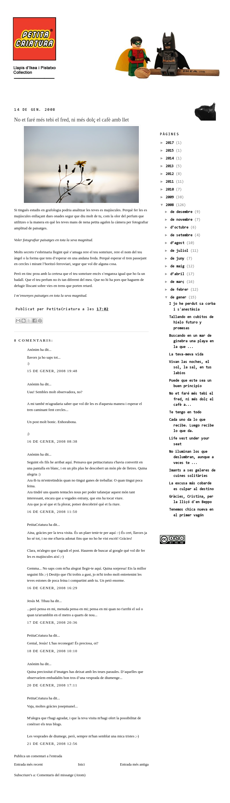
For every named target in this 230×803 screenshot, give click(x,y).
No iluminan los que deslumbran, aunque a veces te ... (191, 457)
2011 (171, 182)
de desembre (182, 212)
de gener (179, 297)
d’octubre (180, 227)
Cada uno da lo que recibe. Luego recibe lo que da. (191, 425)
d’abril (178, 274)
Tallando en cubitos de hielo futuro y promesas (191, 322)
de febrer (180, 290)
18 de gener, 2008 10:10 (52, 651)
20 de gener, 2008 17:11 (52, 685)
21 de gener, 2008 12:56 (52, 743)
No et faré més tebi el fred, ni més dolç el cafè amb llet (71, 120)
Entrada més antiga (134, 764)
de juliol (180, 251)
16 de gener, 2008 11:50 (52, 511)
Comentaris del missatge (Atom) (61, 775)
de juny (178, 258)
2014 (171, 158)
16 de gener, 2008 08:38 (52, 441)
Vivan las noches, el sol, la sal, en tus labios (190, 367)
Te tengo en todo (185, 412)
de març (178, 282)
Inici (81, 764)
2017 (171, 143)
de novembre (182, 220)
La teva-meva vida (186, 354)
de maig (178, 266)
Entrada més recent (28, 764)
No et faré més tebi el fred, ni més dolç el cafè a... (191, 399)
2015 (171, 151)
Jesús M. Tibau (38, 601)
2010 (171, 189)
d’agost (178, 243)
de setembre (182, 235)
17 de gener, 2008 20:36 (52, 622)
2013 (171, 166)
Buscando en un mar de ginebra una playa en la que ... (191, 341)
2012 (171, 174)
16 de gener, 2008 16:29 (52, 588)
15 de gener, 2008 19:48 (52, 371)
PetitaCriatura (37, 524)
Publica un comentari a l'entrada (38, 756)
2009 (171, 197)
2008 (171, 205)
